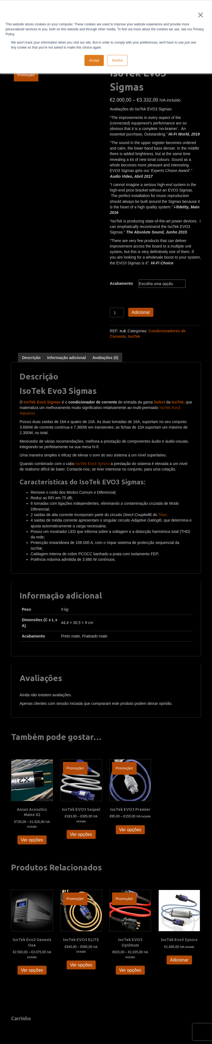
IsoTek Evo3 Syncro (92, 463)
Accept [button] (94, 60)
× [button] (199, 15)
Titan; (163, 514)
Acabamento (121, 283)
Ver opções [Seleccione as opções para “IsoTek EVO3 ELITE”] (81, 965)
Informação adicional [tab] (66, 357)
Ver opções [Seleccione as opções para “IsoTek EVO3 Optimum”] (130, 970)
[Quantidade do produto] (117, 312)
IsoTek (134, 336)
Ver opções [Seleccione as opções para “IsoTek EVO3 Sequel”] (81, 834)
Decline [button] (117, 60)
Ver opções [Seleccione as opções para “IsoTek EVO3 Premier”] (130, 829)
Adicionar (141, 312)
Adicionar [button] (179, 960)
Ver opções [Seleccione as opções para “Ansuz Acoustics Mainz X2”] (32, 840)
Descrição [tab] (31, 357)
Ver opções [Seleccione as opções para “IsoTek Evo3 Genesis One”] (32, 970)
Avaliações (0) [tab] (105, 357)
